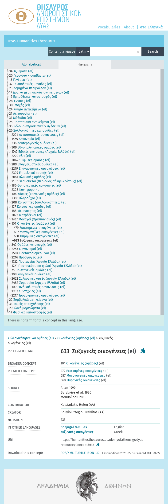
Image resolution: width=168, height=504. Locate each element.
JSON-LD (93, 453)
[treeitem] (23, 71)
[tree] (84, 192)
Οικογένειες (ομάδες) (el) (76, 338)
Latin (84, 52)
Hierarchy (85, 64)
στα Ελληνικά (151, 27)
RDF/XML (67, 453)
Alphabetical (31, 64)
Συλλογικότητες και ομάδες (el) (31, 338)
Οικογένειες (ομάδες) (79, 363)
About (129, 27)
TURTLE (80, 453)
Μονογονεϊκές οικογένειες (83, 376)
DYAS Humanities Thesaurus (31, 41)
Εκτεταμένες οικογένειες (81, 371)
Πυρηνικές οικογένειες (80, 380)
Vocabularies (109, 27)
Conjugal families (74, 427)
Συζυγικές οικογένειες (77, 432)
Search (153, 52)
